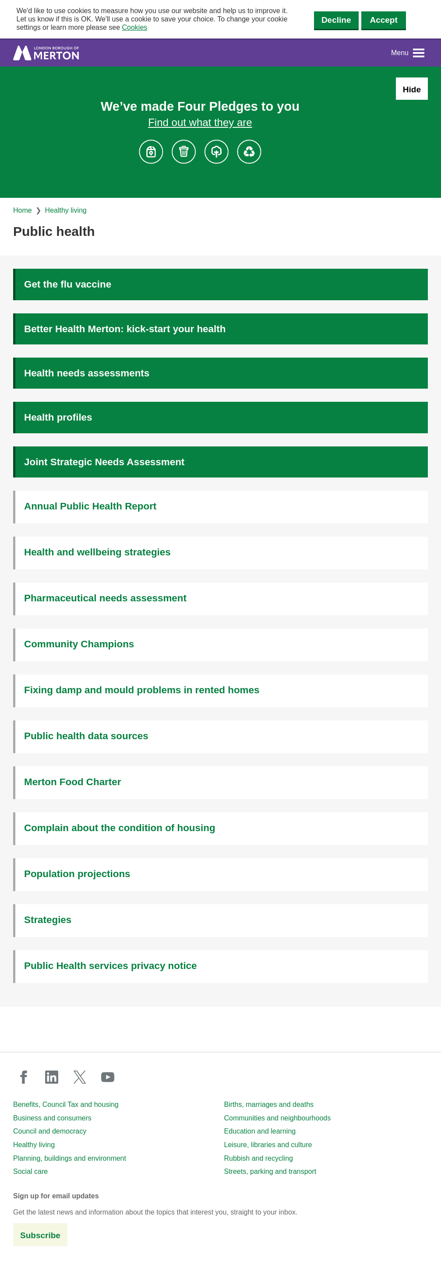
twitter (79, 1077)
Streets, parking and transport (270, 1171)
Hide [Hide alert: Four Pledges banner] (412, 89)
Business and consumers (52, 1118)
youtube (107, 1077)
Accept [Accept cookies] (383, 20)
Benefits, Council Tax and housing (66, 1104)
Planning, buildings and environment (69, 1158)
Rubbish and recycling (258, 1158)
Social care (30, 1171)
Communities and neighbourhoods (277, 1118)
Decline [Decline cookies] (336, 20)
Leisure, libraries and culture (268, 1144)
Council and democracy (49, 1131)
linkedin (51, 1077)
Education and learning (260, 1131)
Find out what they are (200, 122)
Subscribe (40, 1235)
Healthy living (66, 210)
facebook (23, 1077)
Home (22, 210)
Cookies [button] (135, 27)
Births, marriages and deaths (269, 1104)
